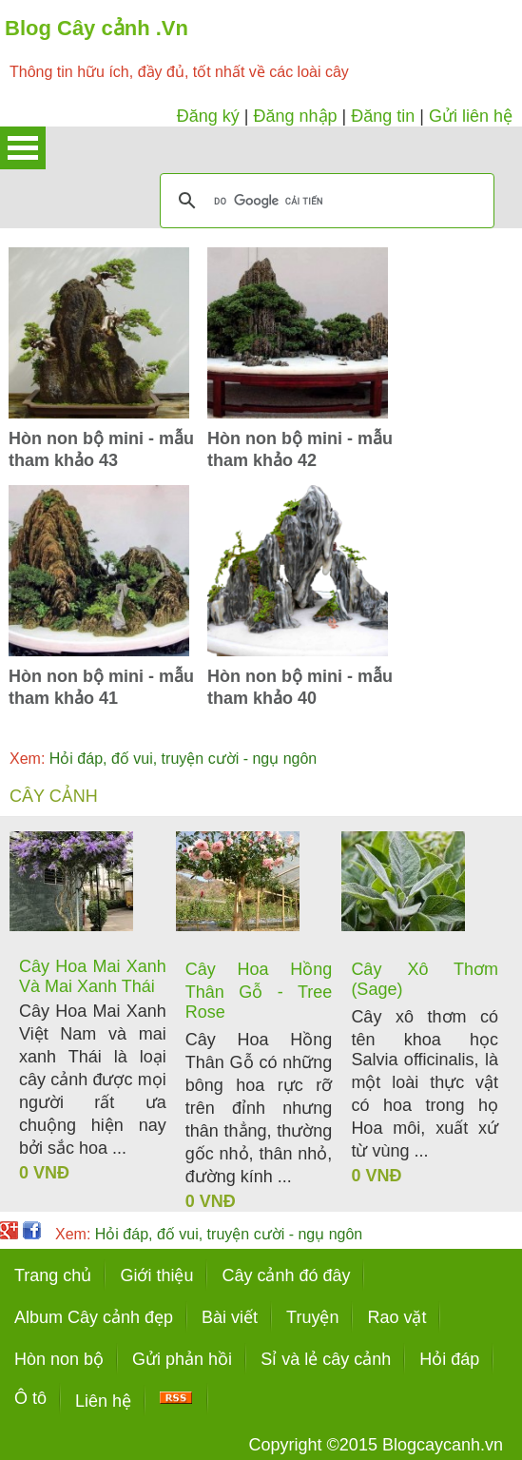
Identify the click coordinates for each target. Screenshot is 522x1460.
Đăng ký (208, 116)
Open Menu (23, 148)
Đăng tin (383, 116)
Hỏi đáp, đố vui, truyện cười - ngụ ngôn (163, 758)
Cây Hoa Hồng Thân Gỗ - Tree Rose (259, 991)
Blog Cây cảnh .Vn (96, 28)
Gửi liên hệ (470, 116)
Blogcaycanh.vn (442, 1444)
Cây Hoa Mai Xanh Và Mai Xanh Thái (92, 976)
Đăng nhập (295, 116)
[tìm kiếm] (324, 200)
